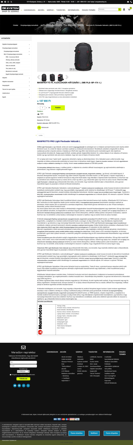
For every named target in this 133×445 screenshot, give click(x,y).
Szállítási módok (110, 373)
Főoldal (15, 25)
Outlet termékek (66, 359)
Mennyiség (40, 104)
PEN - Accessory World (12, 57)
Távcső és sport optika (8, 89)
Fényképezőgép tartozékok (29, 25)
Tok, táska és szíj (70, 25)
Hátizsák (81, 25)
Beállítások (94, 433)
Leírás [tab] (41, 135)
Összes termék (88, 10)
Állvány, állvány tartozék (13, 60)
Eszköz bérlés (94, 361)
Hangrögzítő (5, 85)
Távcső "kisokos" (95, 373)
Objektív (4, 77)
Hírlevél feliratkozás (111, 383)
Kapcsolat (108, 380)
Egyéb (4, 97)
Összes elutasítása (76, 433)
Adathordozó (6, 93)
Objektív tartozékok (7, 81)
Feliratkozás (23, 378)
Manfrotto (45, 117)
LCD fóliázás (65, 371)
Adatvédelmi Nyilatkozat (27, 374)
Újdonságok (29, 10)
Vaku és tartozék (10, 65)
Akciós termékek (66, 357)
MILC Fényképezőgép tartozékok (51, 25)
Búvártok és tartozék (11, 71)
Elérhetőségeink (109, 378)
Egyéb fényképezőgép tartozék (14, 74)
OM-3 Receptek (95, 376)
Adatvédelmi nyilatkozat (112, 366)
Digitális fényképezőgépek (9, 44)
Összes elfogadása (112, 433)
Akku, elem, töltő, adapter (13, 62)
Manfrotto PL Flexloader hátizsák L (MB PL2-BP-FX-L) (103, 25)
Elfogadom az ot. (23, 374)
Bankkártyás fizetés (110, 371)
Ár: (38, 101)
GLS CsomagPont (110, 376)
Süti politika (108, 369)
